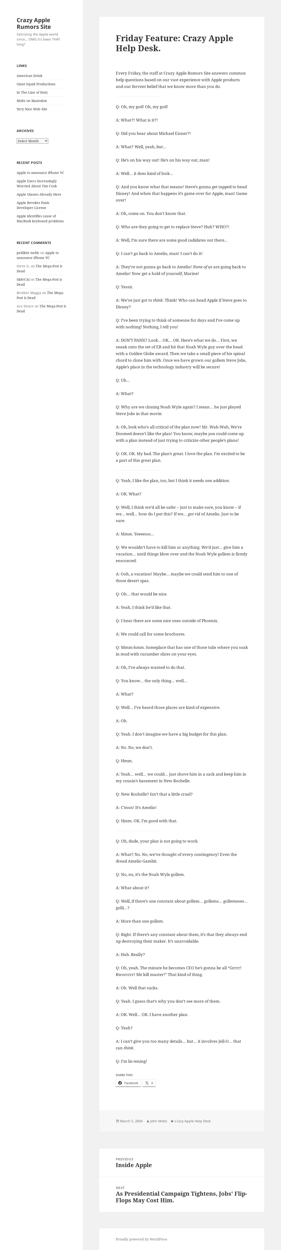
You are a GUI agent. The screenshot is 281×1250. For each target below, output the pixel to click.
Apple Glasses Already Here (39, 194)
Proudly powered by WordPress (141, 1239)
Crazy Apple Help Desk (193, 1121)
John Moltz (158, 1121)
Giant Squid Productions (36, 84)
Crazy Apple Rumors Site (34, 23)
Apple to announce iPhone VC (40, 172)
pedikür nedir (28, 252)
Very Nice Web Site (32, 109)
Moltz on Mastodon (32, 100)
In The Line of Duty (32, 92)
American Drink (29, 75)
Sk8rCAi (23, 279)
